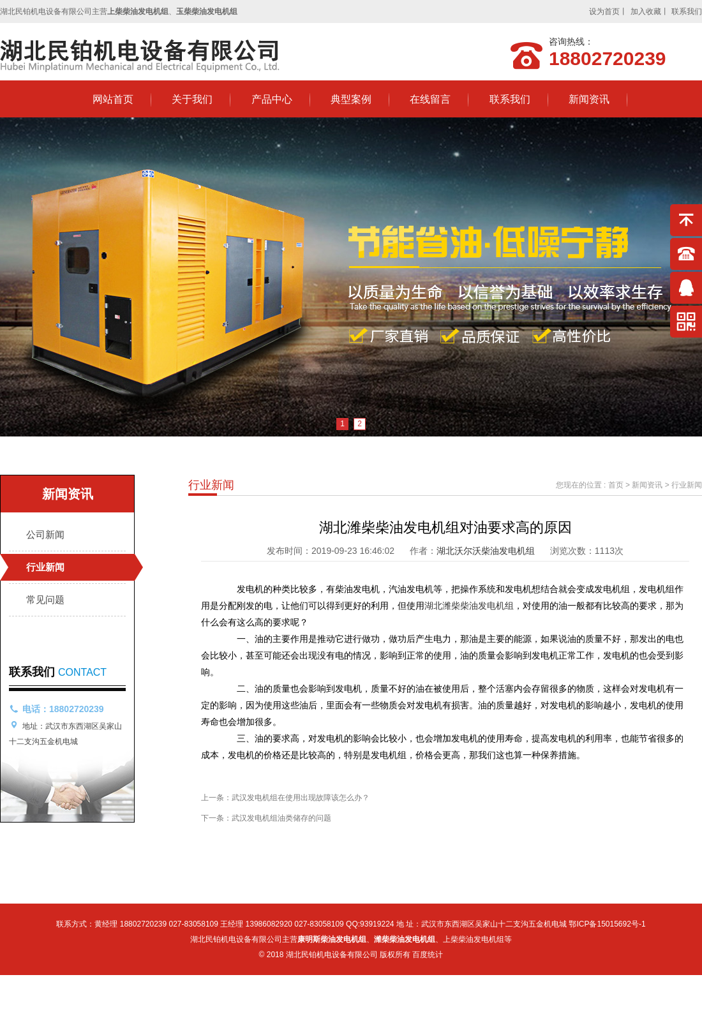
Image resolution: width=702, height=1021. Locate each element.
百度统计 (427, 954)
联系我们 (686, 11)
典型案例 (351, 99)
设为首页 (604, 11)
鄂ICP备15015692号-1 (607, 924)
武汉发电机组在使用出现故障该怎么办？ (301, 797)
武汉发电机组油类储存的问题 (281, 818)
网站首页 (113, 99)
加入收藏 (646, 11)
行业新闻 (45, 567)
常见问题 (45, 599)
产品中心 (271, 99)
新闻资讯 (589, 99)
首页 (616, 485)
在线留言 (430, 99)
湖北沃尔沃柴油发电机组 (486, 551)
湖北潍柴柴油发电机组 (469, 605)
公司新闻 (45, 534)
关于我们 (192, 99)
